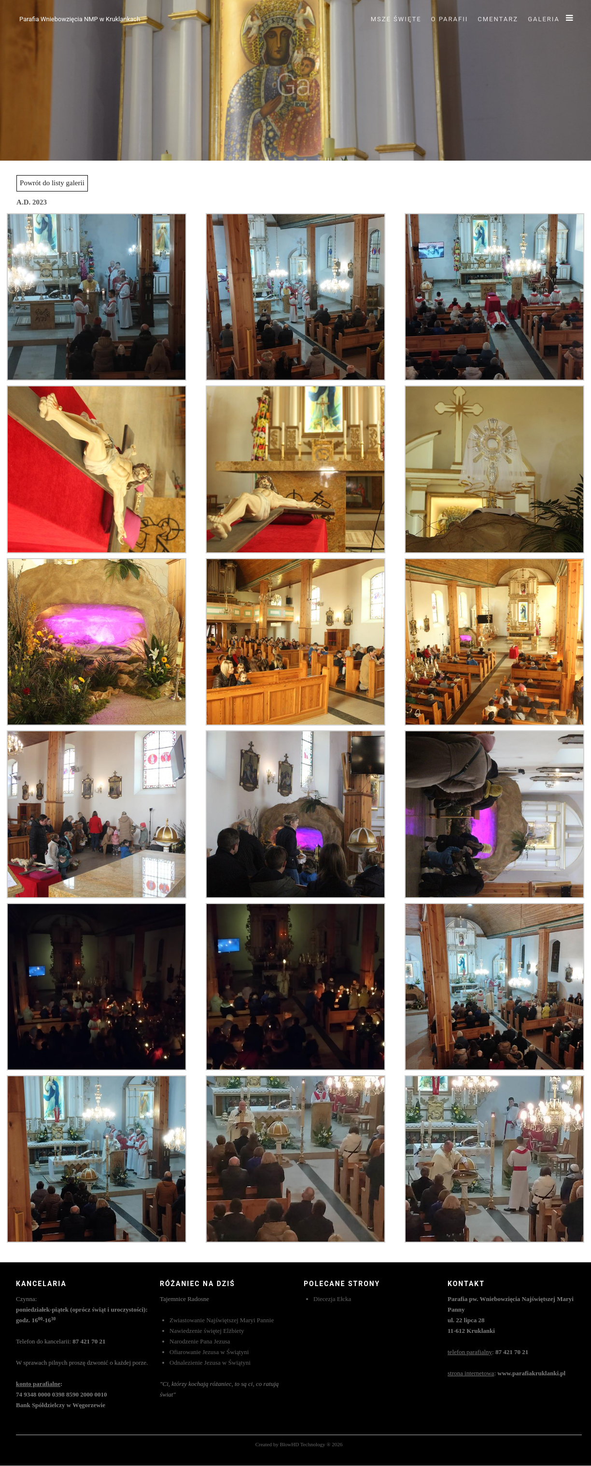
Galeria (544, 19)
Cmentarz (498, 19)
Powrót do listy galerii (52, 183)
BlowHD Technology (302, 1444)
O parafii (449, 19)
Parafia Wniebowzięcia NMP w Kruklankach (79, 19)
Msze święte (396, 19)
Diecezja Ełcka (332, 1298)
